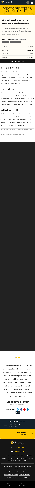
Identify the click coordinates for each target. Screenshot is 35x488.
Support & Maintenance (23, 472)
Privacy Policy (22, 485)
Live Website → (17, 61)
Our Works (9, 477)
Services (17, 469)
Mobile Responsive (7, 466)
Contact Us (20, 477)
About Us (28, 466)
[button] (27, 2)
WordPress (11, 469)
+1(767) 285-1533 (19, 447)
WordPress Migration (19, 466)
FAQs (25, 477)
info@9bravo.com (19, 451)
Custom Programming (10, 472)
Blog (14, 477)
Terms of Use (12, 485)
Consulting (23, 469)
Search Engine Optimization (11, 474)
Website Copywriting (24, 474)
